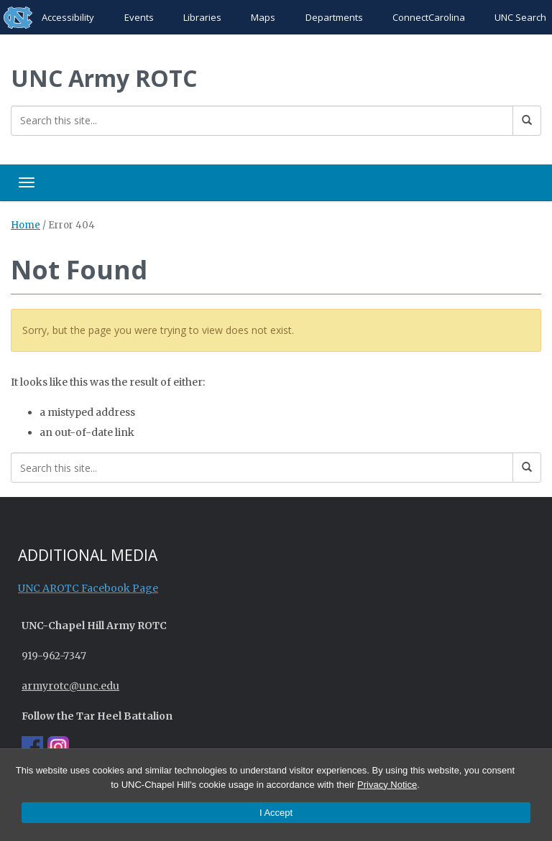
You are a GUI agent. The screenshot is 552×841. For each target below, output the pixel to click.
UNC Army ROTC (104, 77)
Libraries (202, 17)
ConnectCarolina (428, 17)
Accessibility (68, 17)
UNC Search (520, 17)
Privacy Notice (387, 784)
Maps (263, 17)
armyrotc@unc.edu (70, 685)
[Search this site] (262, 121)
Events (139, 17)
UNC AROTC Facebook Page (88, 588)
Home (25, 225)
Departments (334, 17)
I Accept (276, 812)
